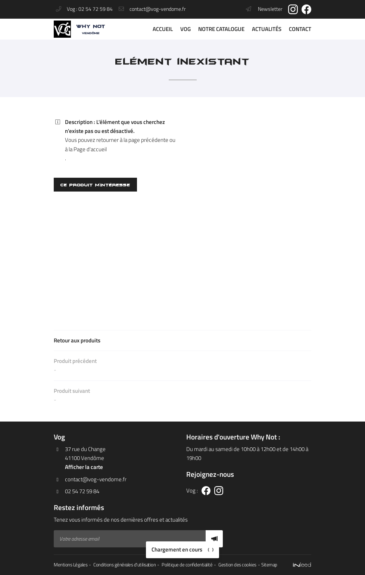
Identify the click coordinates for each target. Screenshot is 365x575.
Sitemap (269, 564)
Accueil (163, 29)
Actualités (266, 29)
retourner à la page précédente (132, 140)
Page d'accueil (90, 149)
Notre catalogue (221, 29)
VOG (185, 29)
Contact (300, 29)
